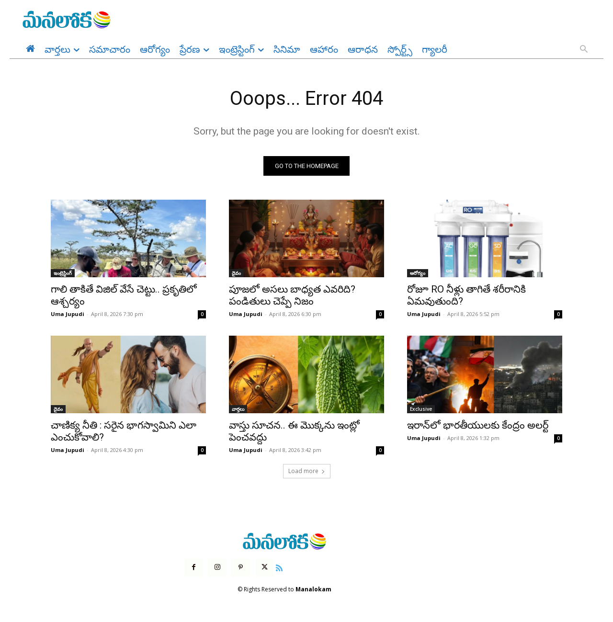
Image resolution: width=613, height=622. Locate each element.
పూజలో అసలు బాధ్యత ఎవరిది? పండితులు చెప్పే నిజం (292, 295)
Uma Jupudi (67, 314)
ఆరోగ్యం (417, 273)
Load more (306, 471)
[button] (584, 50)
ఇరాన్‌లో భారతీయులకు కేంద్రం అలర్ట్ (477, 425)
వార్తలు (238, 409)
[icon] (279, 567)
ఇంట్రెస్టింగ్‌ (63, 273)
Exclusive (421, 409)
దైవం (236, 273)
